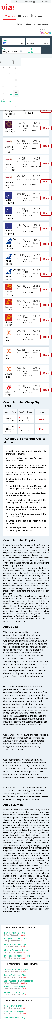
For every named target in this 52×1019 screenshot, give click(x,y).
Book (46, 110)
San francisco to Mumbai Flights (18, 981)
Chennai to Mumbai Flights (16, 950)
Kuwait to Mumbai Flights (15, 992)
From (5, 40)
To (28, 40)
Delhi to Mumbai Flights (14, 932)
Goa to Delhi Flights (13, 1006)
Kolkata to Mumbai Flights (15, 944)
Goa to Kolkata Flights (14, 1011)
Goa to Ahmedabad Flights (16, 1017)
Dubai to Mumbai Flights (15, 986)
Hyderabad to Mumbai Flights (17, 956)
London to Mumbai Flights (15, 975)
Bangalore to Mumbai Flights (17, 938)
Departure (6, 49)
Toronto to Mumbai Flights (16, 969)
